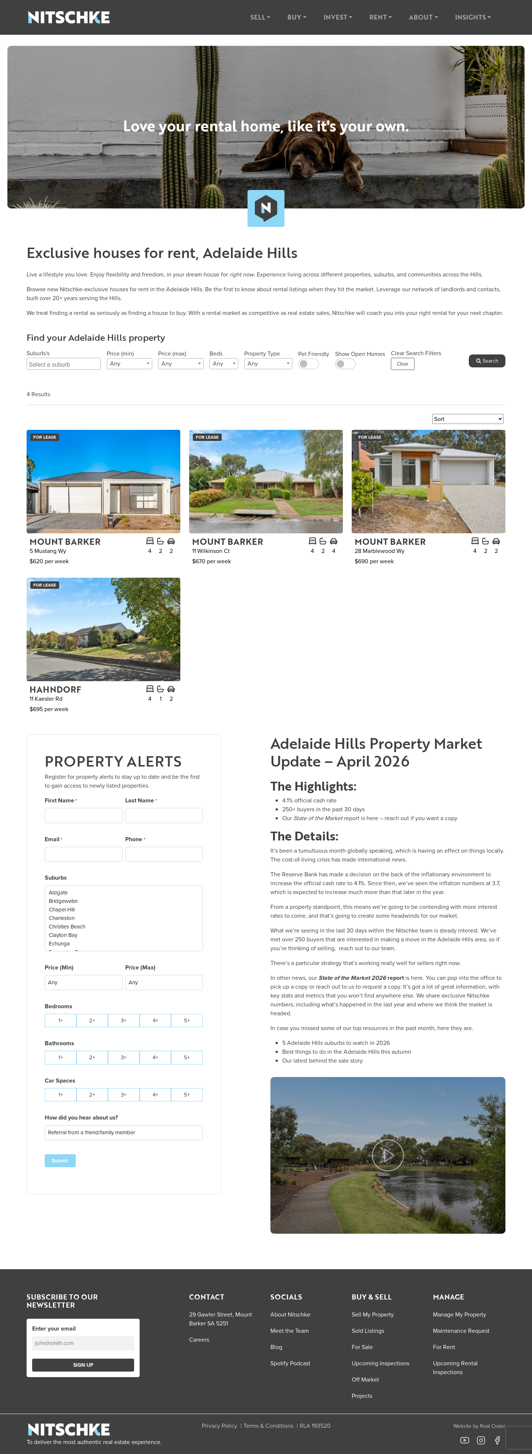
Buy (294, 17)
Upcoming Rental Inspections (455, 1367)
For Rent (444, 1347)
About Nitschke (290, 1314)
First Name (61, 800)
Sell (257, 17)
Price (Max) (140, 967)
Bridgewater (124, 901)
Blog (276, 1347)
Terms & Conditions (268, 1425)
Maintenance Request (461, 1330)
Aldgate (124, 893)
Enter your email (54, 1328)
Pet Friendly (313, 354)
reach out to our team (366, 948)
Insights (470, 17)
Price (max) (172, 353)
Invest (335, 17)
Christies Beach (124, 927)
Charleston (124, 918)
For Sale (362, 1347)
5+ (187, 1020)
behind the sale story (336, 1060)
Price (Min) (59, 967)
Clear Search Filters (416, 353)
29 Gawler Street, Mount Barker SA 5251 (220, 1319)
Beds (215, 353)
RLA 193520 (315, 1425)
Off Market (365, 1379)
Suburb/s (38, 353)
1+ (60, 1020)
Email (53, 839)
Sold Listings (368, 1330)
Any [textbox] (115, 363)
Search (487, 361)
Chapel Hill (124, 910)
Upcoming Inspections (380, 1363)
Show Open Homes (360, 354)
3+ (123, 1020)
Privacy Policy (219, 1425)
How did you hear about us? (81, 1117)
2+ (92, 1020)
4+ (155, 1020)
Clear (403, 364)
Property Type (262, 353)
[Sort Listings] (468, 419)
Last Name (141, 800)
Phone (135, 839)
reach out (397, 818)
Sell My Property (373, 1314)
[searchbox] (64, 363)
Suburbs (56, 877)
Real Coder (492, 1426)
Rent (378, 17)
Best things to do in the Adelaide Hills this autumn (346, 1051)
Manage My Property (459, 1314)
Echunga (124, 944)
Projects (362, 1396)
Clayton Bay (124, 935)
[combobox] (64, 364)
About (421, 17)
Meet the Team (289, 1330)
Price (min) (120, 353)
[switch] (308, 364)
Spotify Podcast (290, 1363)
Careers (199, 1339)
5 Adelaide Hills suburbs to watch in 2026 (336, 1043)
